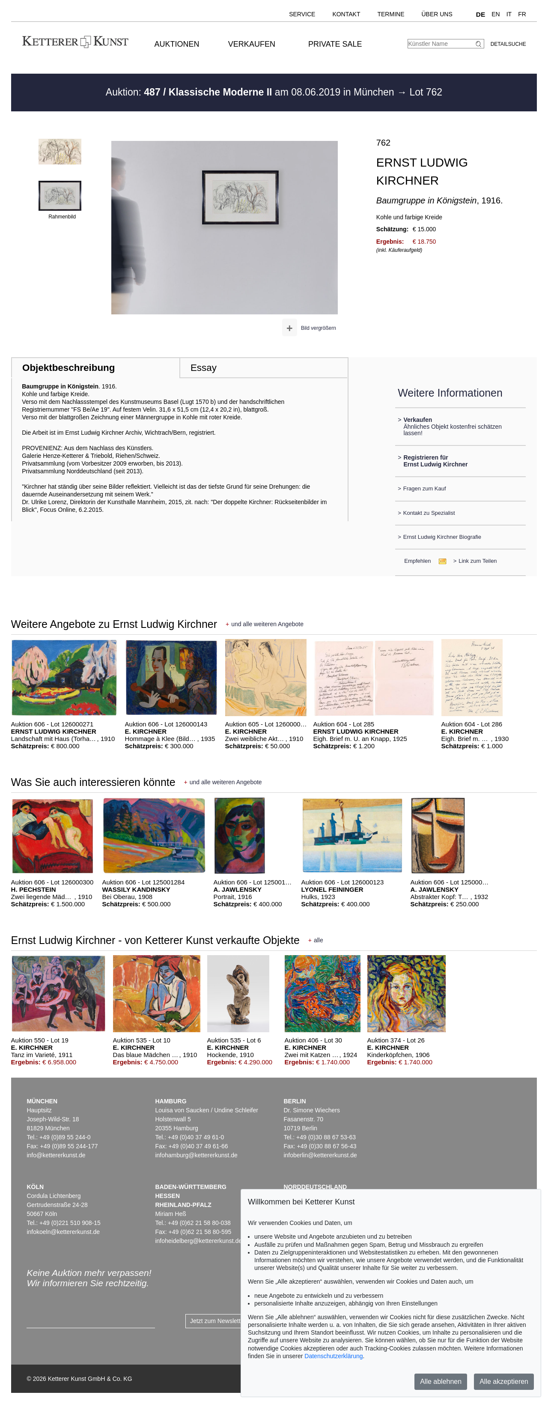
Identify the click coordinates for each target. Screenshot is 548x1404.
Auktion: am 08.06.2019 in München (251, 92)
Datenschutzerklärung (333, 1356)
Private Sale (335, 44)
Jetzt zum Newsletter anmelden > (234, 1320)
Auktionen (177, 44)
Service (302, 14)
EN (495, 14)
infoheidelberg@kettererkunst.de (198, 1240)
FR (522, 14)
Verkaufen (251, 44)
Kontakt (346, 14)
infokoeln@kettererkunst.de (63, 1231)
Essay (204, 367)
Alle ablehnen (441, 1381)
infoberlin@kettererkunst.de (320, 1155)
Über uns (436, 14)
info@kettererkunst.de (56, 1155)
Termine (390, 14)
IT (509, 14)
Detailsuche (508, 44)
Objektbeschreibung (68, 367)
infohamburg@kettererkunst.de (196, 1155)
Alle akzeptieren (504, 1381)
